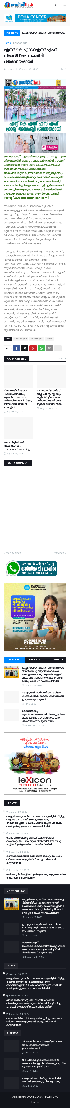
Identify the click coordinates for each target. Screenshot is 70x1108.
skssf (49, 338)
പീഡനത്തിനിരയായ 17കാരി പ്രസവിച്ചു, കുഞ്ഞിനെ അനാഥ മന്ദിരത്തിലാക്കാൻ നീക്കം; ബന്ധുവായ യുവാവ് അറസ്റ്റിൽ (18, 399)
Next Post (59, 552)
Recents (35, 659)
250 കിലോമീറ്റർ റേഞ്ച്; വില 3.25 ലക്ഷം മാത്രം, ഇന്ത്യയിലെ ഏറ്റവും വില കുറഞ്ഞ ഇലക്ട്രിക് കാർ (43, 1063)
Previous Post (13, 552)
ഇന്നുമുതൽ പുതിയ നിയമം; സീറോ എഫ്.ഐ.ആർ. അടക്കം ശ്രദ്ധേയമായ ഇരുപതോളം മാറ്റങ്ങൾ (42, 696)
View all (62, 358)
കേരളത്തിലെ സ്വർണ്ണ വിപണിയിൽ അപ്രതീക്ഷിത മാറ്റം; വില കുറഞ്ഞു (41, 1080)
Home (7, 43)
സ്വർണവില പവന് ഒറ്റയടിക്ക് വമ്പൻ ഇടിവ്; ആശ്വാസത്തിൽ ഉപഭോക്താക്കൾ (41, 1045)
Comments (56, 659)
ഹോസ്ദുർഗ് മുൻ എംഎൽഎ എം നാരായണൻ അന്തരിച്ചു (17, 446)
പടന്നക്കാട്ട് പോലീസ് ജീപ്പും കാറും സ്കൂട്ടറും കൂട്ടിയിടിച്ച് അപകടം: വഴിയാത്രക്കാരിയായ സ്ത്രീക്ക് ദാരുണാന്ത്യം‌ (49, 397)
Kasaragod (37, 338)
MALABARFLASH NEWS (45, 1097)
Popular (14, 659)
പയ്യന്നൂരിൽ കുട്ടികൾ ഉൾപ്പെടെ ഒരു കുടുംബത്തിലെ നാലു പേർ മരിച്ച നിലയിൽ (36, 876)
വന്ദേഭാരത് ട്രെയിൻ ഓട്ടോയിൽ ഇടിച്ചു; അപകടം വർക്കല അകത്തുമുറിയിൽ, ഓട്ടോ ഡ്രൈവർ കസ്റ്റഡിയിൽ (33, 859)
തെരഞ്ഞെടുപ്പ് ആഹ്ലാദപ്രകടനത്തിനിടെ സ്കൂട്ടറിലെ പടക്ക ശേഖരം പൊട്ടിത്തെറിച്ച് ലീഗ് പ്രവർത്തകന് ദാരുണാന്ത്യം (42, 716)
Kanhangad (20, 43)
